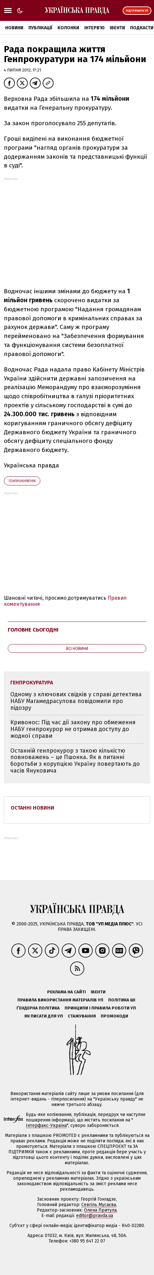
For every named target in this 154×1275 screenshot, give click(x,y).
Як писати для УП (43, 1016)
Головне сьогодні (33, 629)
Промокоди (114, 1016)
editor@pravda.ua (94, 1215)
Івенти (117, 28)
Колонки (68, 28)
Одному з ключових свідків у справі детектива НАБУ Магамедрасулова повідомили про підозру (76, 701)
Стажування (82, 1016)
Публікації (40, 28)
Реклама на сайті (66, 991)
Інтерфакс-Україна (46, 1125)
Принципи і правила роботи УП (100, 1008)
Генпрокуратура (22, 481)
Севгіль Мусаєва (98, 1204)
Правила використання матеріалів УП (60, 1000)
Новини (14, 28)
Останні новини (32, 808)
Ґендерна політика (38, 1008)
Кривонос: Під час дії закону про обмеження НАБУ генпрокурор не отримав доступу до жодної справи (73, 729)
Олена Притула (100, 1210)
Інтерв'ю (94, 28)
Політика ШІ (121, 1000)
